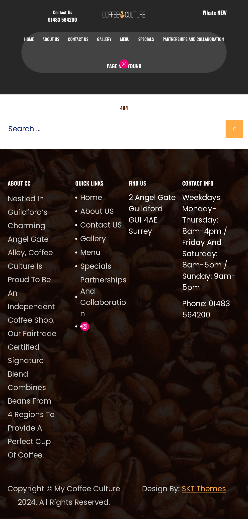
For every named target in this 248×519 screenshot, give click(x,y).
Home (29, 39)
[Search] (234, 129)
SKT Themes (204, 489)
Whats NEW (215, 12)
